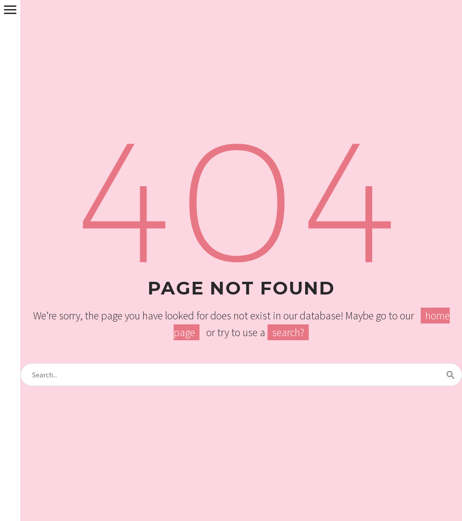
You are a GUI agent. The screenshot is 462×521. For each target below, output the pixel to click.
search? (288, 332)
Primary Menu (10, 9)
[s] (241, 374)
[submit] (450, 374)
